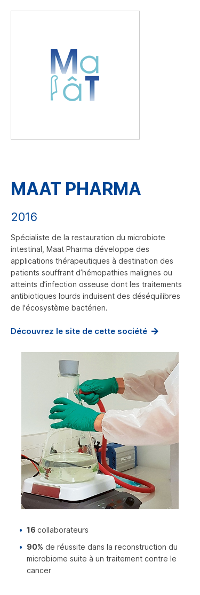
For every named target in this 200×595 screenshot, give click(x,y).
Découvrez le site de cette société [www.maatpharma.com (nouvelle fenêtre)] (79, 331)
